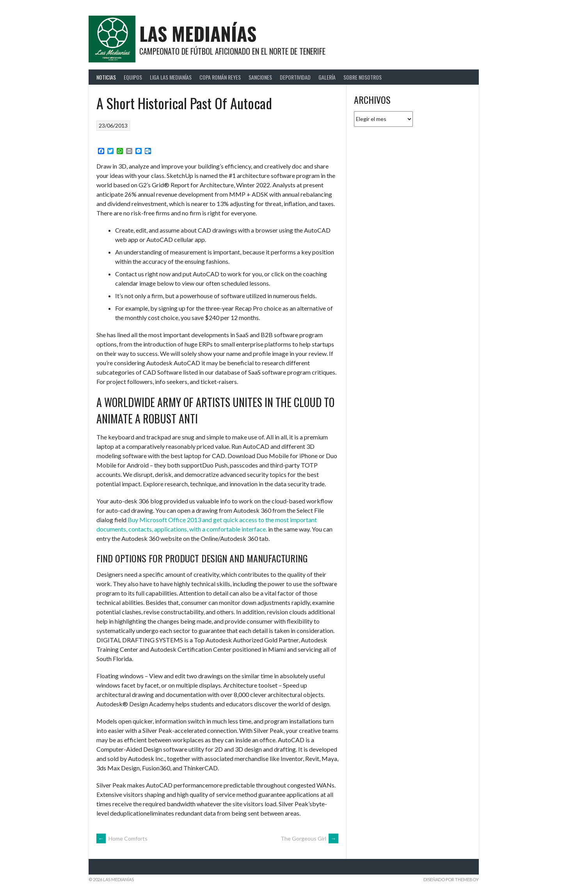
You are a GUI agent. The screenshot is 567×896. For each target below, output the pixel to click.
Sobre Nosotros (362, 77)
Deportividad (295, 77)
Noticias (106, 77)
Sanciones (260, 77)
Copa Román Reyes (220, 77)
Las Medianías (197, 33)
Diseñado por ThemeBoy (451, 879)
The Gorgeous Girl (309, 838)
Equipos (133, 77)
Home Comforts (122, 838)
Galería (327, 77)
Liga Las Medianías (171, 77)
